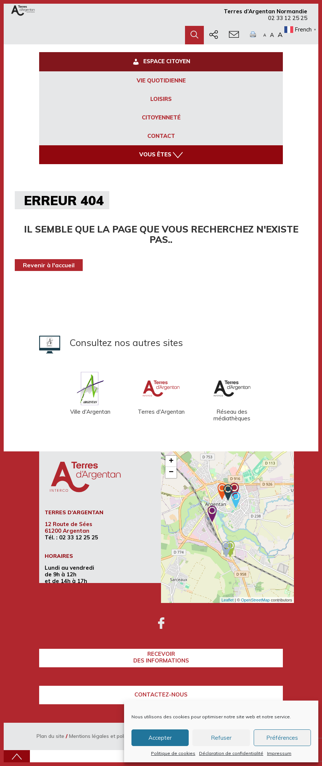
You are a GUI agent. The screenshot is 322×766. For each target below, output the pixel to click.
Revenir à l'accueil (49, 265)
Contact (161, 135)
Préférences (282, 737)
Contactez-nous (161, 694)
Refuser (221, 737)
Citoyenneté (161, 117)
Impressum (279, 753)
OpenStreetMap (255, 600)
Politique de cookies (173, 753)
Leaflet (228, 600)
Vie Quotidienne (161, 80)
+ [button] (171, 461)
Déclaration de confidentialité (231, 753)
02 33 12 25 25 (287, 17)
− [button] (171, 472)
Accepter (160, 737)
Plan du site (50, 736)
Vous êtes (161, 154)
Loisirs (161, 98)
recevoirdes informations (161, 657)
